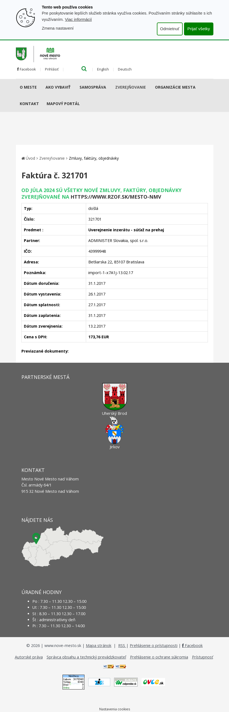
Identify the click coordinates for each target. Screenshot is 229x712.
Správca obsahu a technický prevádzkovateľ (86, 657)
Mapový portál (63, 103)
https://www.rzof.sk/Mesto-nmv (115, 196)
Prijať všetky (198, 28)
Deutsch (125, 69)
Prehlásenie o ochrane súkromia (159, 657)
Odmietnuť (170, 28)
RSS (122, 645)
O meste (28, 87)
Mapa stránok (98, 645)
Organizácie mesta (175, 87)
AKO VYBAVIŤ (58, 87)
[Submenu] (39, 87)
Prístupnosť (202, 657)
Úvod (30, 158)
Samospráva (93, 87)
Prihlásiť (52, 69)
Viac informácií (78, 19)
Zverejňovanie (130, 87)
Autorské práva (29, 657)
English (103, 69)
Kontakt (29, 103)
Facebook (26, 69)
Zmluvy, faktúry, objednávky (94, 158)
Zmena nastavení (58, 28)
